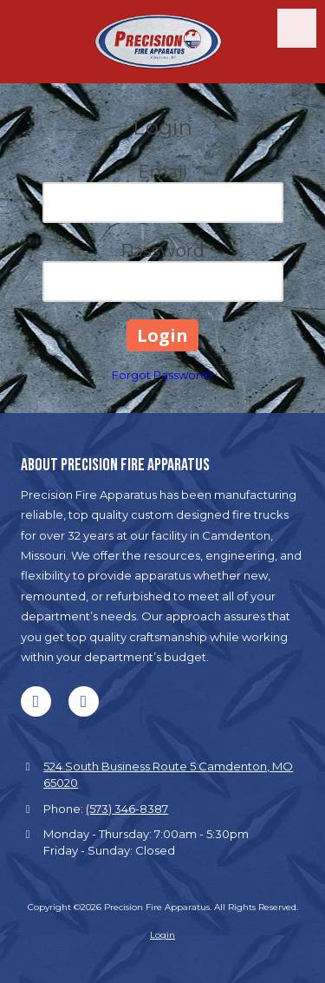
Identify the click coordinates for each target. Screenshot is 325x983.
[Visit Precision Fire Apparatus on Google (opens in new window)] (83, 701)
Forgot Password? (163, 375)
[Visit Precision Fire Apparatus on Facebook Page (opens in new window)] (36, 701)
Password (162, 250)
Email (162, 171)
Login (162, 934)
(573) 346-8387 (127, 809)
